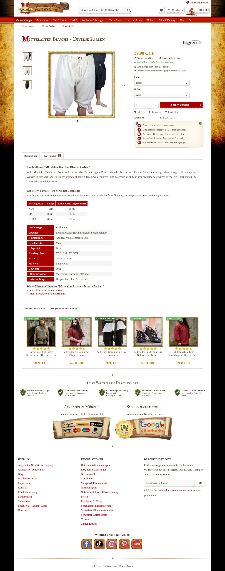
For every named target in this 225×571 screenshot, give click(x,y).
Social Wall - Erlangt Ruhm (32, 505)
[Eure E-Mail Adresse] (169, 483)
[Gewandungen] (24, 20)
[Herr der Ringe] (134, 20)
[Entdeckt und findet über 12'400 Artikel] (105, 10)
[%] (190, 20)
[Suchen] (129, 10)
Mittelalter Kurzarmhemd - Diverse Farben (76, 353)
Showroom (24, 501)
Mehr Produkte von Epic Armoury (46, 293)
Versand (140, 58)
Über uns (23, 510)
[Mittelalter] (43, 20)
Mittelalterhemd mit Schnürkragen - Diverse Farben (183, 353)
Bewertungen (52, 155)
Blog (20, 474)
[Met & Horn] (59, 20)
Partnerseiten (25, 496)
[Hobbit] (151, 20)
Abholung (166, 58)
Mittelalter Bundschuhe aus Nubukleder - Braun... (148, 353)
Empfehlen (171, 112)
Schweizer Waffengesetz (94, 514)
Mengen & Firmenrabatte (94, 483)
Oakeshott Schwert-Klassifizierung (99, 492)
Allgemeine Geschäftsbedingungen (36, 465)
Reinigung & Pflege (91, 501)
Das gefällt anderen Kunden (64, 308)
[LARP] (74, 20)
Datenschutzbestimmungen (95, 465)
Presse (84, 496)
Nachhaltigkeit (89, 487)
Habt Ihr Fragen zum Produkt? (44, 290)
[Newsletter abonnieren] (200, 483)
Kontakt (22, 487)
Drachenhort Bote (27, 478)
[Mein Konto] (175, 10)
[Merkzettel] (161, 10)
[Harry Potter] (115, 20)
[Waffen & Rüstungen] (93, 20)
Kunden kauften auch (34, 308)
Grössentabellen (89, 474)
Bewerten (154, 112)
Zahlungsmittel (89, 523)
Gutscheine (87, 478)
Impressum (24, 483)
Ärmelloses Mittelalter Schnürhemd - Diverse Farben (41, 353)
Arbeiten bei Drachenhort (31, 469)
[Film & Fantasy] (167, 20)
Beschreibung (30, 156)
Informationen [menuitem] (196, 2)
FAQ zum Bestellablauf (93, 469)
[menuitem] (105, 10)
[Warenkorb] (197, 10)
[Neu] (182, 20)
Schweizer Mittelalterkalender (97, 510)
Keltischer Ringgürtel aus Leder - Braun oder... (113, 353)
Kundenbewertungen (29, 492)
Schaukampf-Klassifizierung (96, 505)
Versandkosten (127, 566)
